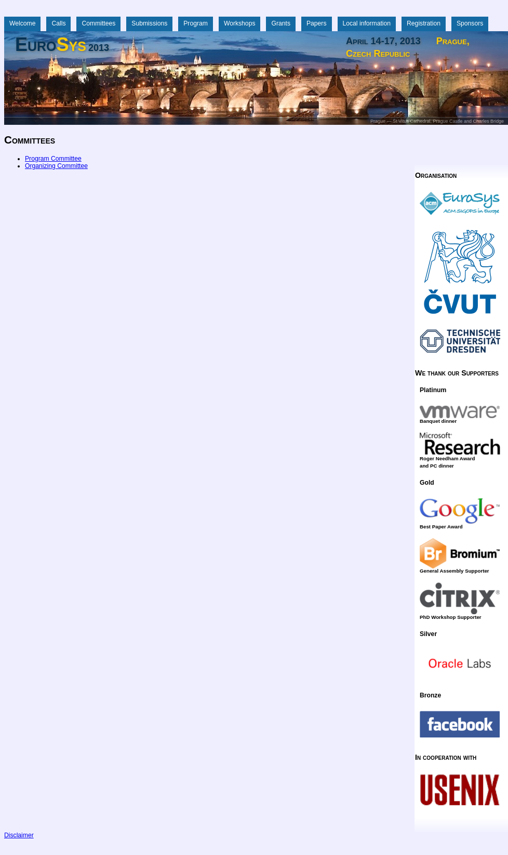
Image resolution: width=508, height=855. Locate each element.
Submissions (149, 23)
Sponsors (470, 23)
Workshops (240, 23)
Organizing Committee (56, 166)
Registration (423, 23)
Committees (98, 23)
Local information (367, 23)
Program (195, 23)
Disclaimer (19, 835)
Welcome (22, 23)
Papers (316, 23)
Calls (58, 23)
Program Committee (53, 158)
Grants (280, 23)
